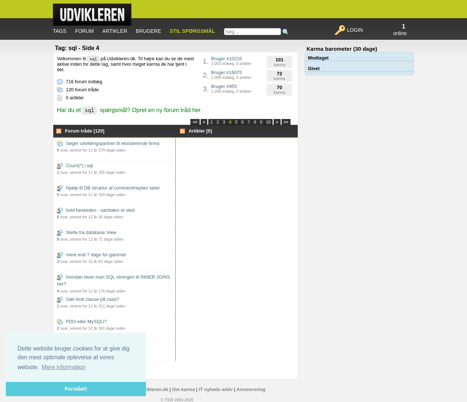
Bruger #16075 (231, 75)
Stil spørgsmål (192, 31)
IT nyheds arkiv (216, 389)
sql (93, 59)
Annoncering (250, 389)
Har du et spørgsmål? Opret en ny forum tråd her (129, 110)
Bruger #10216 (231, 61)
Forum (84, 31)
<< (195, 122)
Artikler (115, 31)
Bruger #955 (231, 88)
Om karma (183, 389)
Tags (59, 31)
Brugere (148, 31)
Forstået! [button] (76, 389)
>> (286, 122)
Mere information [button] (63, 367)
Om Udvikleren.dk (148, 389)
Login (348, 30)
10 (268, 122)
